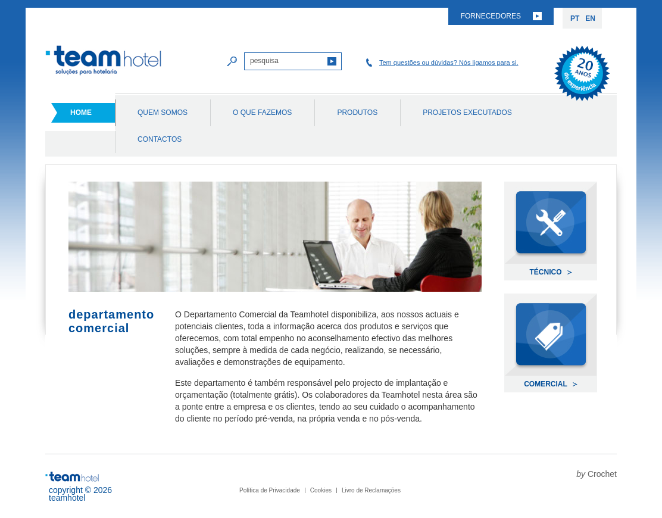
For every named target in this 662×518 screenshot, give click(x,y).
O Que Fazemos (262, 112)
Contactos (160, 139)
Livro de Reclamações (371, 490)
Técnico (546, 272)
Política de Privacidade (269, 490)
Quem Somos (163, 112)
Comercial (545, 384)
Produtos (357, 112)
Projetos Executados (467, 112)
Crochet (602, 474)
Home (81, 112)
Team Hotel (72, 477)
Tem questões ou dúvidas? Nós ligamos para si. (449, 62)
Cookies (321, 490)
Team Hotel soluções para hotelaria (103, 60)
